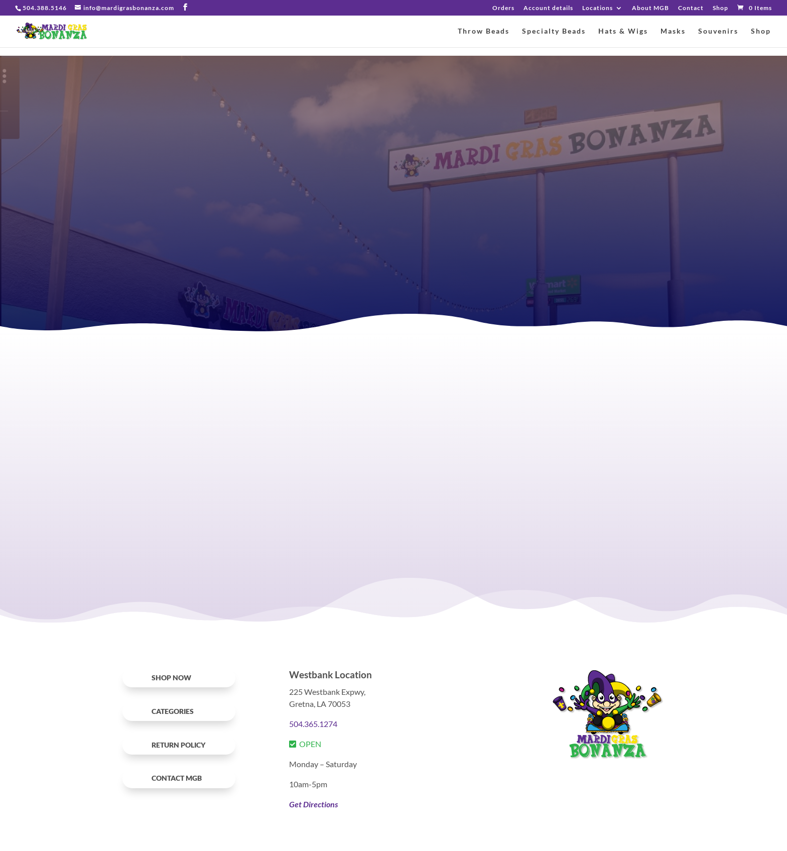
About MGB (650, 8)
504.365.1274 (313, 723)
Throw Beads (483, 31)
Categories (173, 711)
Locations (597, 8)
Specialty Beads (554, 31)
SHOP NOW (171, 677)
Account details (548, 8)
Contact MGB (177, 778)
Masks (673, 31)
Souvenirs (718, 31)
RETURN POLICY (178, 745)
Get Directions (313, 804)
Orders (503, 8)
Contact (691, 8)
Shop (720, 8)
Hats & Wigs (623, 31)
